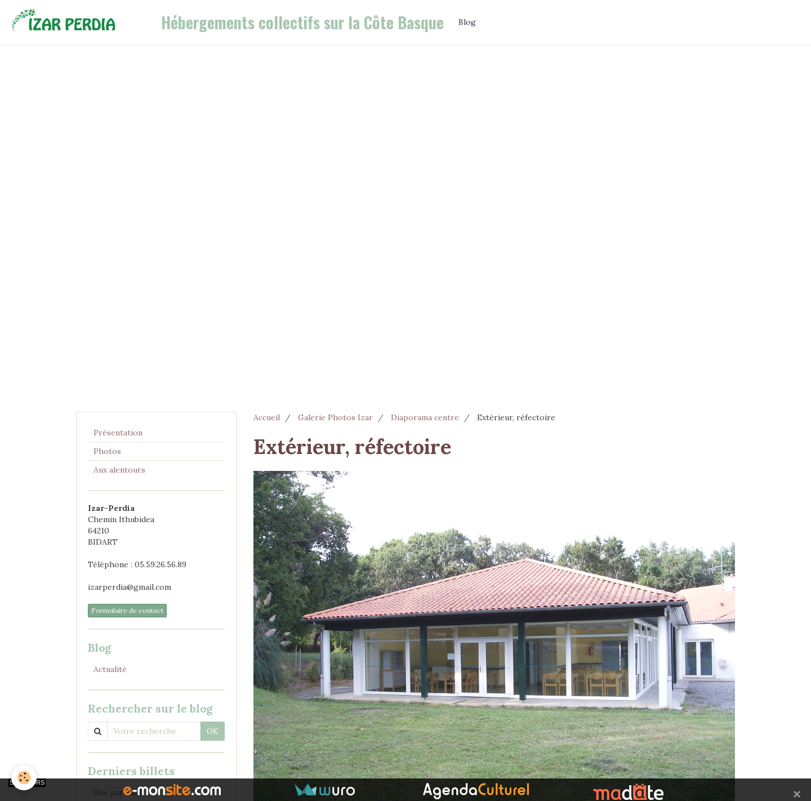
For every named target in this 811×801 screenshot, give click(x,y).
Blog (467, 22)
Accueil (266, 417)
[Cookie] (24, 777)
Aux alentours (119, 470)
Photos (107, 451)
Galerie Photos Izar (335, 417)
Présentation (117, 433)
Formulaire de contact (127, 610)
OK (213, 731)
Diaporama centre (425, 417)
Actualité (110, 669)
